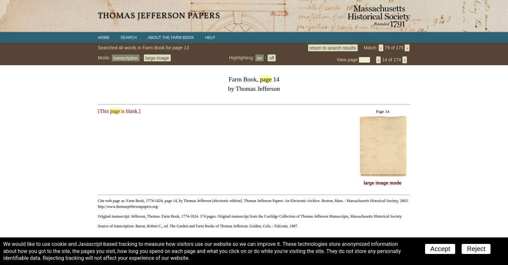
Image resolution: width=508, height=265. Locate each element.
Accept (440, 248)
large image (157, 57)
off (271, 57)
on (259, 57)
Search (129, 37)
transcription (125, 57)
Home (104, 37)
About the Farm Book (171, 37)
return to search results (333, 47)
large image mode (383, 183)
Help (210, 37)
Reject (476, 248)
